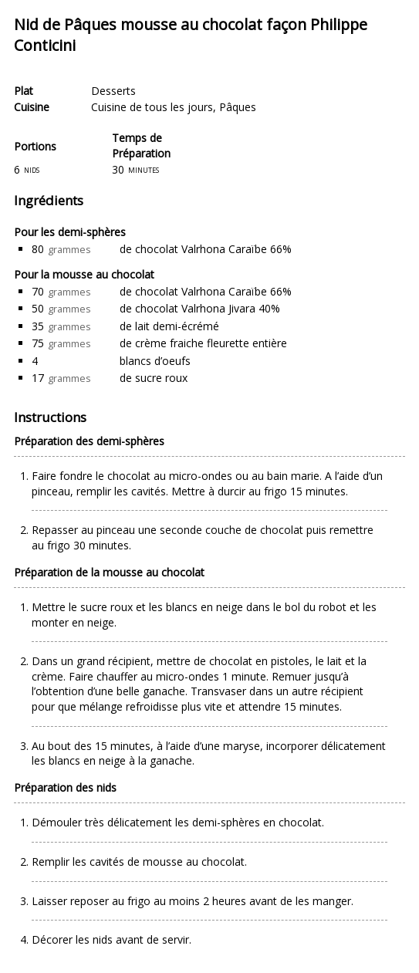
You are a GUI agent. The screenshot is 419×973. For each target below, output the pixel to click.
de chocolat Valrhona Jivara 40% (200, 308)
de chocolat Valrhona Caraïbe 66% (206, 249)
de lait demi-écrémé (169, 326)
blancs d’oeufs (155, 360)
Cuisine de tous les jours (152, 107)
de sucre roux (154, 377)
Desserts (113, 90)
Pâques (237, 107)
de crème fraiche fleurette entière (203, 343)
